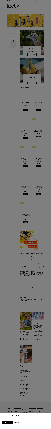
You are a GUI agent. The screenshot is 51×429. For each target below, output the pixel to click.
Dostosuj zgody (17, 422)
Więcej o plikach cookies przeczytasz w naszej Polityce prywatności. (15, 419)
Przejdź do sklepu (7, 422)
